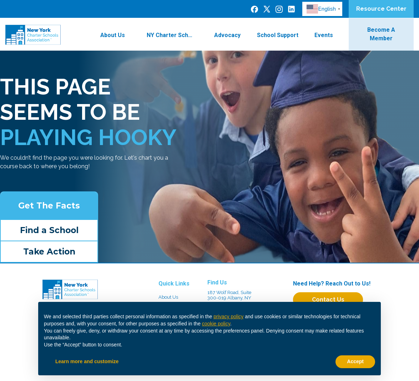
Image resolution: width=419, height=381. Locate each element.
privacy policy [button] (228, 316)
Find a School (49, 230)
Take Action (49, 252)
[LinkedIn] (291, 8)
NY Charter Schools (174, 35)
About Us (116, 35)
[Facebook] (254, 9)
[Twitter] (266, 8)
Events (328, 35)
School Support (277, 35)
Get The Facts (49, 206)
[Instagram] (279, 9)
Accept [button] (355, 361)
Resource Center (381, 8)
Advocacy (227, 35)
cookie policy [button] (216, 323)
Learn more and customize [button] (86, 361)
